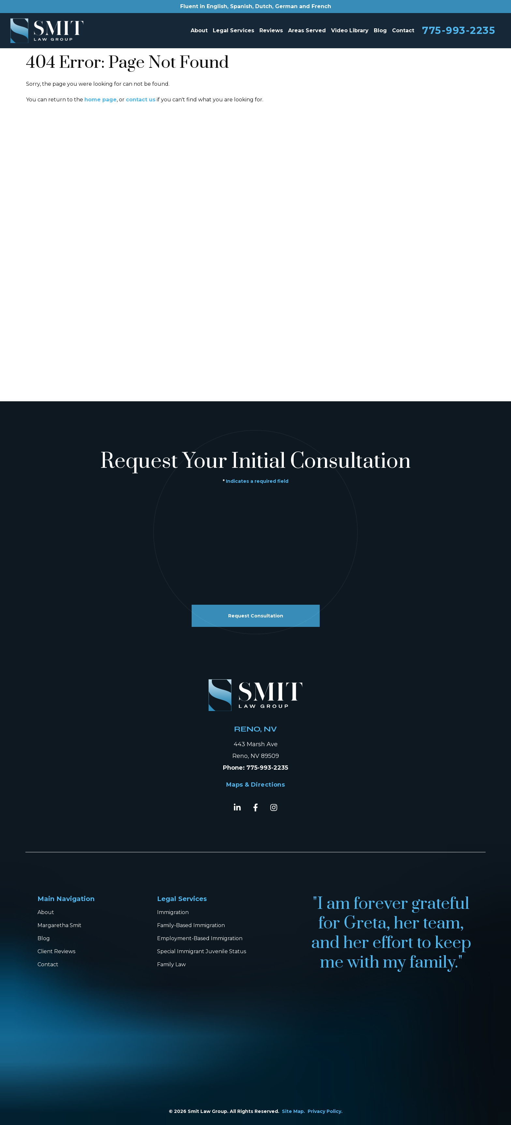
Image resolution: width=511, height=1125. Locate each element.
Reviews (271, 30)
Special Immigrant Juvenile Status (201, 951)
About (199, 30)
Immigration (173, 912)
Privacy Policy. (325, 1111)
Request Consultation (255, 616)
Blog (380, 30)
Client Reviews (56, 951)
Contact (403, 30)
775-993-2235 (458, 31)
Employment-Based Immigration (199, 938)
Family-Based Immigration (191, 925)
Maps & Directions (255, 784)
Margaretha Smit (59, 925)
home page (100, 99)
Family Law (171, 964)
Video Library (350, 30)
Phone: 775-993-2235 (255, 767)
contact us (140, 99)
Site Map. (293, 1111)
